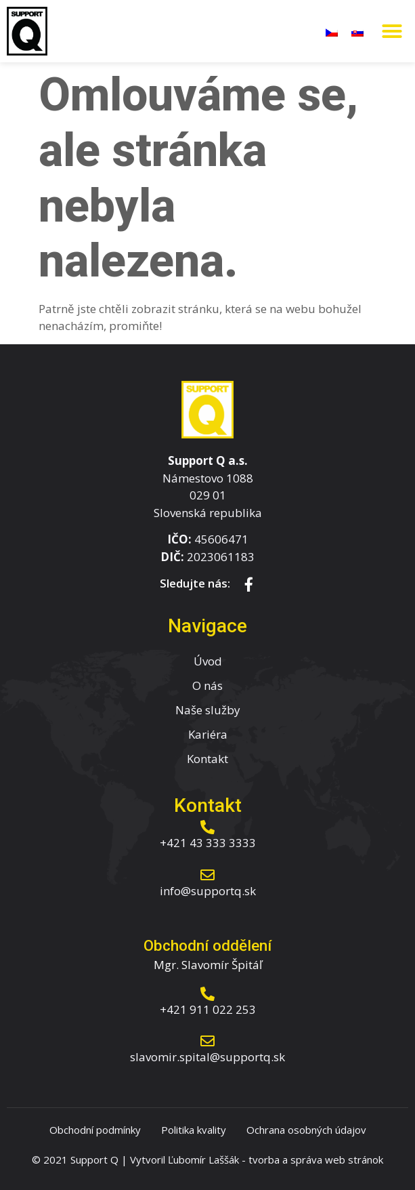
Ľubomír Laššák (203, 1159)
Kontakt (207, 758)
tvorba (264, 1159)
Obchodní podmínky (95, 1129)
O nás (207, 685)
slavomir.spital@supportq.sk (207, 1057)
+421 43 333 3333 (208, 842)
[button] (392, 31)
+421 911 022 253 (208, 1009)
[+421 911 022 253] (207, 994)
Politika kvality (193, 1129)
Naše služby (207, 710)
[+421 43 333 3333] (207, 827)
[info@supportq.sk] (207, 875)
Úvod (208, 661)
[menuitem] (332, 31)
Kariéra (207, 734)
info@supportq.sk (208, 891)
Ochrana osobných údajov (306, 1129)
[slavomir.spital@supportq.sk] (207, 1041)
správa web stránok (336, 1159)
